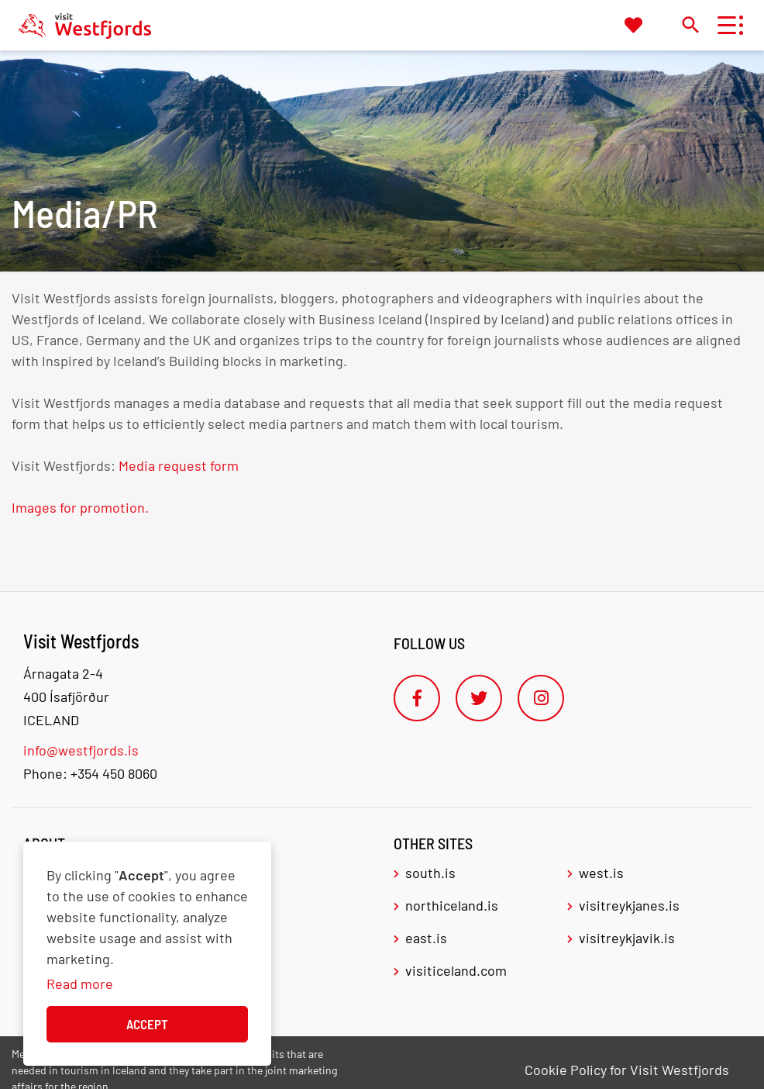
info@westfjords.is (81, 750)
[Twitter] (479, 698)
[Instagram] (541, 698)
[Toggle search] (690, 24)
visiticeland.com (456, 970)
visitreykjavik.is (627, 937)
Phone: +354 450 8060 (90, 773)
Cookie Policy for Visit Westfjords (627, 1069)
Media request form (179, 465)
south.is (430, 872)
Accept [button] (147, 1024)
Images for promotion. (82, 507)
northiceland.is (451, 905)
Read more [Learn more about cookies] (79, 983)
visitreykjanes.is (629, 905)
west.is (601, 872)
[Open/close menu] (726, 25)
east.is (426, 937)
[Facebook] (417, 698)
